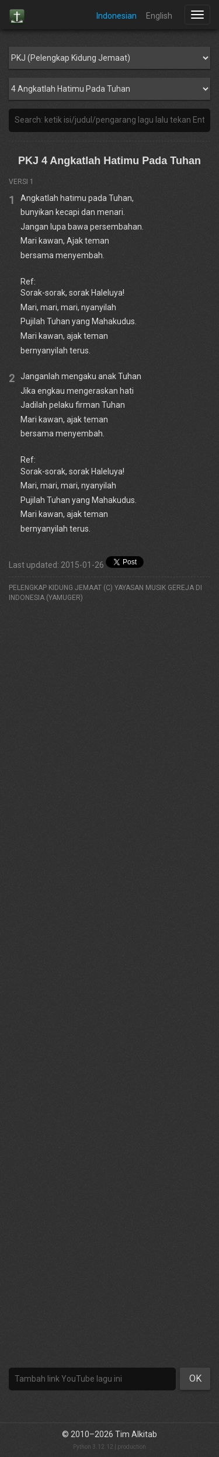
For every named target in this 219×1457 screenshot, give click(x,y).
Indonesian (116, 15)
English (159, 15)
